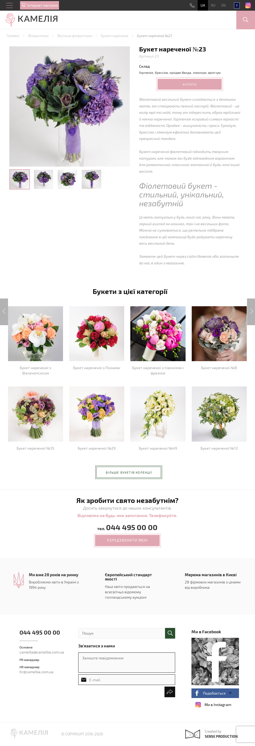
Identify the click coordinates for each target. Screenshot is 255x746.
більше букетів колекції (129, 472)
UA (203, 5)
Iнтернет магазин (42, 5)
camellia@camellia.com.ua (41, 652)
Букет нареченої (115, 36)
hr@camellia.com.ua (36, 672)
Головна (13, 36)
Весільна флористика (75, 36)
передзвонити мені (127, 540)
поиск (170, 633)
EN (223, 5)
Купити (190, 84)
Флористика (38, 36)
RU (213, 5)
